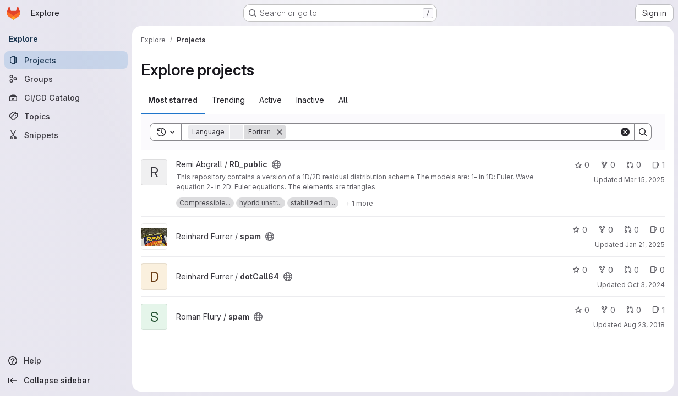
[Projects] (66, 60)
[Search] (452, 132)
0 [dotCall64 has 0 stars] (579, 269)
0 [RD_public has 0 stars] (582, 164)
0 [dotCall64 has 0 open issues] (657, 269)
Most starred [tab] (173, 100)
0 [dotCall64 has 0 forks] (605, 269)
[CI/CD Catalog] (66, 97)
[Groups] (66, 78)
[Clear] (625, 132)
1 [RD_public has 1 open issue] (658, 164)
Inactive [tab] (310, 100)
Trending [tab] (228, 100)
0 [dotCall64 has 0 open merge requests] (631, 269)
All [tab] (343, 100)
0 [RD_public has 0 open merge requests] (633, 164)
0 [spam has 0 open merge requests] (631, 229)
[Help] (66, 361)
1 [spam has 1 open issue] (658, 310)
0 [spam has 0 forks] (605, 229)
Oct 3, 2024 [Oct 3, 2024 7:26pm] (646, 284)
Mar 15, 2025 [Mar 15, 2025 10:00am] (644, 179)
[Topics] (66, 116)
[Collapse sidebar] (66, 380)
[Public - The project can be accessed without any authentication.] (276, 164)
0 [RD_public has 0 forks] (607, 164)
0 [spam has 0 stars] (579, 229)
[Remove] (279, 132)
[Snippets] (66, 135)
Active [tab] (270, 100)
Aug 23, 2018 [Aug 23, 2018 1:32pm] (644, 325)
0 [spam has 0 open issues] (657, 229)
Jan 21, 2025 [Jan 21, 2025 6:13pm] (645, 244)
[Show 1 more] (359, 203)
